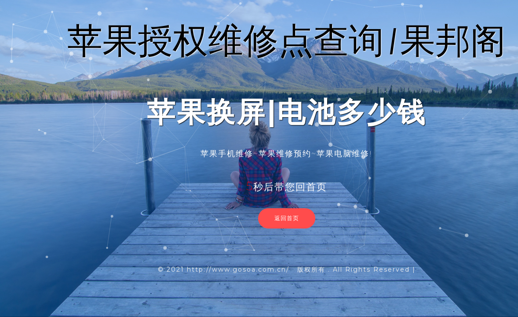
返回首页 (286, 217)
